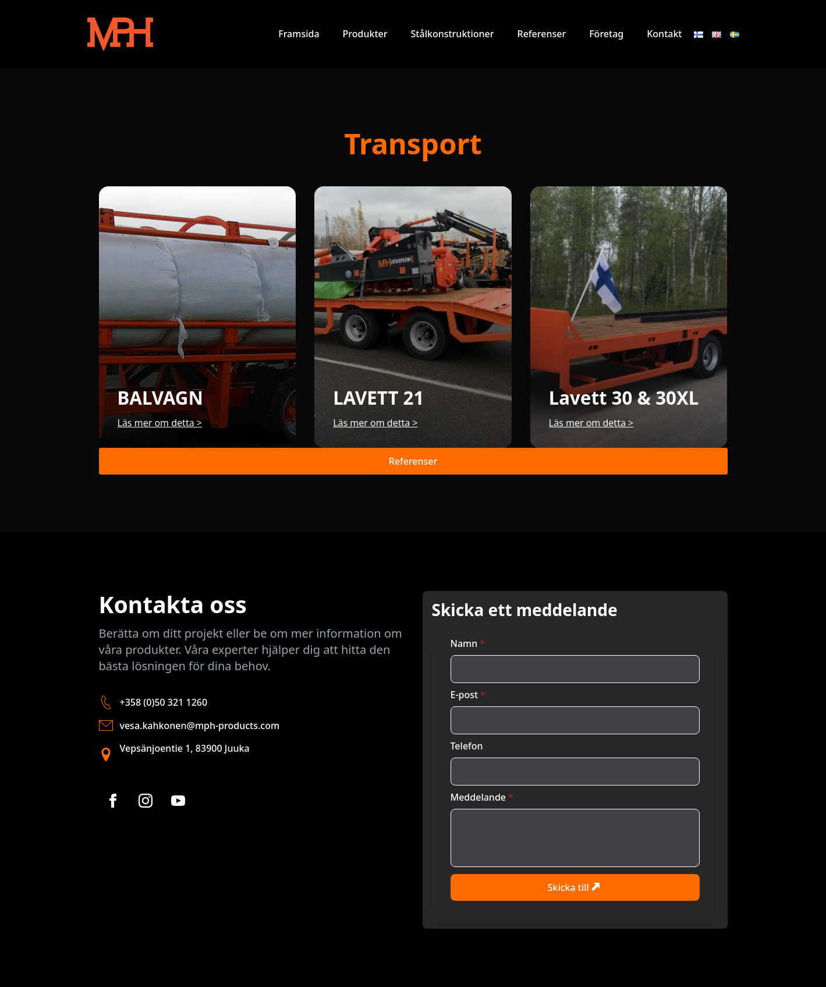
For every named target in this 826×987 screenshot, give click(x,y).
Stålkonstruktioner (452, 33)
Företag (606, 33)
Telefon (467, 746)
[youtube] (178, 801)
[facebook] (113, 801)
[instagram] (145, 801)
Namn (468, 643)
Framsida (298, 33)
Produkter (365, 33)
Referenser (541, 33)
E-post (468, 694)
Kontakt (664, 33)
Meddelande (482, 797)
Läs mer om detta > (160, 422)
